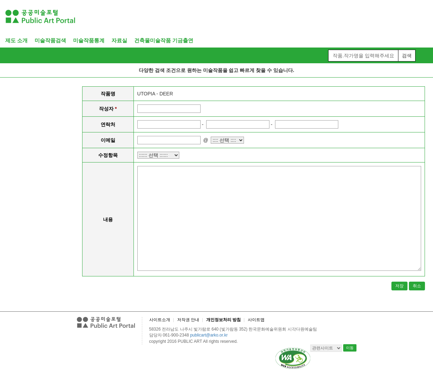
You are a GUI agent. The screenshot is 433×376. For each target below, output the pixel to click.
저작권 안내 (188, 319)
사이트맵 (256, 319)
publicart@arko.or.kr (209, 335)
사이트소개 (159, 319)
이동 (350, 348)
